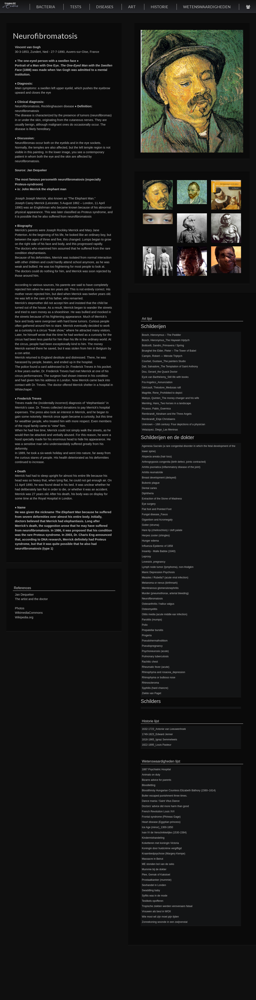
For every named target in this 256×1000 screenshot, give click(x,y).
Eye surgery (148, 503)
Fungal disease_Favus (155, 514)
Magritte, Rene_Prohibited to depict (162, 392)
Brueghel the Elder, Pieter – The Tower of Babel (169, 350)
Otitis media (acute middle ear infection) (164, 614)
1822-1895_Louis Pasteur (156, 744)
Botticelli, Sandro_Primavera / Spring (163, 345)
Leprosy (146, 556)
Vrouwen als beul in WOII (156, 911)
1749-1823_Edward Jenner (157, 734)
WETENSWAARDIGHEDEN (207, 6)
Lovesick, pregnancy (153, 561)
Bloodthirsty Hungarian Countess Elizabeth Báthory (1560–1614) (179, 790)
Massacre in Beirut (152, 858)
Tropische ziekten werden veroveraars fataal (167, 906)
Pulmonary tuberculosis (155, 656)
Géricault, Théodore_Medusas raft (161, 387)
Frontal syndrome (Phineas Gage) (161, 816)
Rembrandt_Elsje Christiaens (158, 419)
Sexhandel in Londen (154, 885)
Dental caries (149, 488)
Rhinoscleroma (150, 682)
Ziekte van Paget (151, 693)
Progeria (146, 635)
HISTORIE (159, 6)
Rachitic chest (150, 661)
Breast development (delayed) (159, 477)
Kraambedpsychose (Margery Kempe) (163, 853)
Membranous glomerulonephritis (160, 588)
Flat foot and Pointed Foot (157, 509)
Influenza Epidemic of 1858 (157, 545)
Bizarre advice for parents (156, 779)
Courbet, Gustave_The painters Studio (164, 361)
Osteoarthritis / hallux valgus (158, 603)
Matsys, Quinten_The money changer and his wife (170, 398)
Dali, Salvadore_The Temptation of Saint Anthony (170, 366)
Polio (144, 624)
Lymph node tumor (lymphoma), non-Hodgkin (167, 567)
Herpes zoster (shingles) (156, 535)
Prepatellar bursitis (152, 630)
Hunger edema (150, 540)
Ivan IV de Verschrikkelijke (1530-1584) (164, 832)
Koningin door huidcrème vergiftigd (162, 848)
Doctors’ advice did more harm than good (165, 806)
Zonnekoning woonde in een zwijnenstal (165, 921)
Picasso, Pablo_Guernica (156, 408)
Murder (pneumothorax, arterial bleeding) (165, 593)
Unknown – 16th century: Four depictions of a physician (173, 424)
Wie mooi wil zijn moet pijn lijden (160, 916)
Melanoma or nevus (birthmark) (160, 582)
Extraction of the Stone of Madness (162, 498)
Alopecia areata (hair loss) (157, 456)
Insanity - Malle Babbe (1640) (159, 551)
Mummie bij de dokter (154, 869)
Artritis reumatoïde (152, 472)
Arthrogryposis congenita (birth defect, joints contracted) (174, 461)
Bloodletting (148, 785)
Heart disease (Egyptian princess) (161, 822)
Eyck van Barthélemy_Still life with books (165, 377)
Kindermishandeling (153, 837)
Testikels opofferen (152, 900)
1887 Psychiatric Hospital (156, 769)
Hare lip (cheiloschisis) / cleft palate (162, 530)
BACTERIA (45, 6)
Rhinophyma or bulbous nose (158, 677)
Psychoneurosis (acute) (155, 651)
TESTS (75, 6)
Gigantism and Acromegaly (157, 519)
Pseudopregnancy (152, 645)
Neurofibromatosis (152, 598)
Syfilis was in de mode (154, 895)
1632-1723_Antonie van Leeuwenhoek (164, 729)
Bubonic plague (150, 482)
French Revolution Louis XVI (158, 811)
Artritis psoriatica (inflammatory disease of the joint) (171, 467)
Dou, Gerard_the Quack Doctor (159, 371)
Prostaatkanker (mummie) (156, 879)
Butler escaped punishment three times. (164, 795)
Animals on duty (151, 774)
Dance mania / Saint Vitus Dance (161, 800)
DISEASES (104, 6)
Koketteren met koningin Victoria (160, 843)
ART (132, 6)
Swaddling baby (151, 890)
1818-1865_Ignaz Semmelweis (159, 739)
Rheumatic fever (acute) (155, 666)
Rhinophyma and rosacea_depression (163, 672)
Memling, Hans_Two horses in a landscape (166, 403)
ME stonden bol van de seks (158, 864)
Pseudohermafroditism (155, 640)
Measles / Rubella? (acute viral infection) (165, 577)
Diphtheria (148, 493)
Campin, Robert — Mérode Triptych (162, 356)
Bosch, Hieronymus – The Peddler (161, 334)
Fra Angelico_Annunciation (157, 382)
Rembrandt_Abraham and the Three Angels (167, 413)
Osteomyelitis (149, 609)
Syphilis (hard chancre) (155, 688)
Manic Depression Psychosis (158, 572)
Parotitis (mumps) (152, 619)
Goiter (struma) (150, 524)
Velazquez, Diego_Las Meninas (160, 429)
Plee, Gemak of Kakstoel (156, 874)
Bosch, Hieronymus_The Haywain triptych (166, 340)
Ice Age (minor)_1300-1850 (157, 827)
